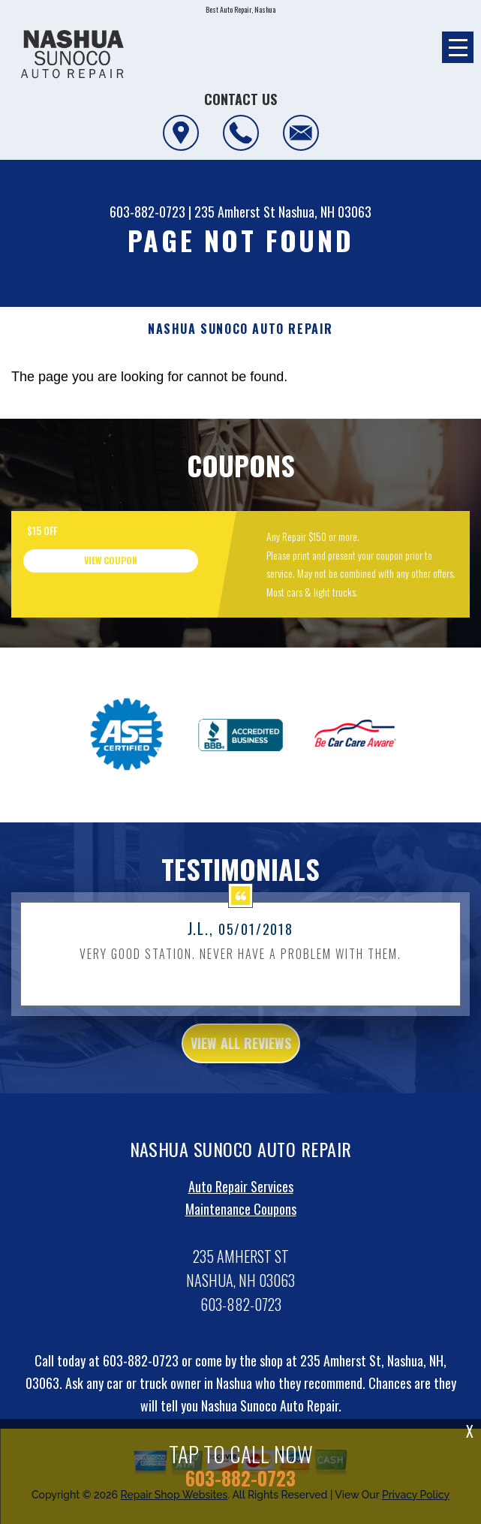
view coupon (110, 560)
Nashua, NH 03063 (324, 211)
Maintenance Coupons (240, 1227)
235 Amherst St (234, 211)
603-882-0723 (147, 211)
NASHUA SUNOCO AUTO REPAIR (240, 329)
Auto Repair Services (240, 1205)
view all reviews (241, 1061)
